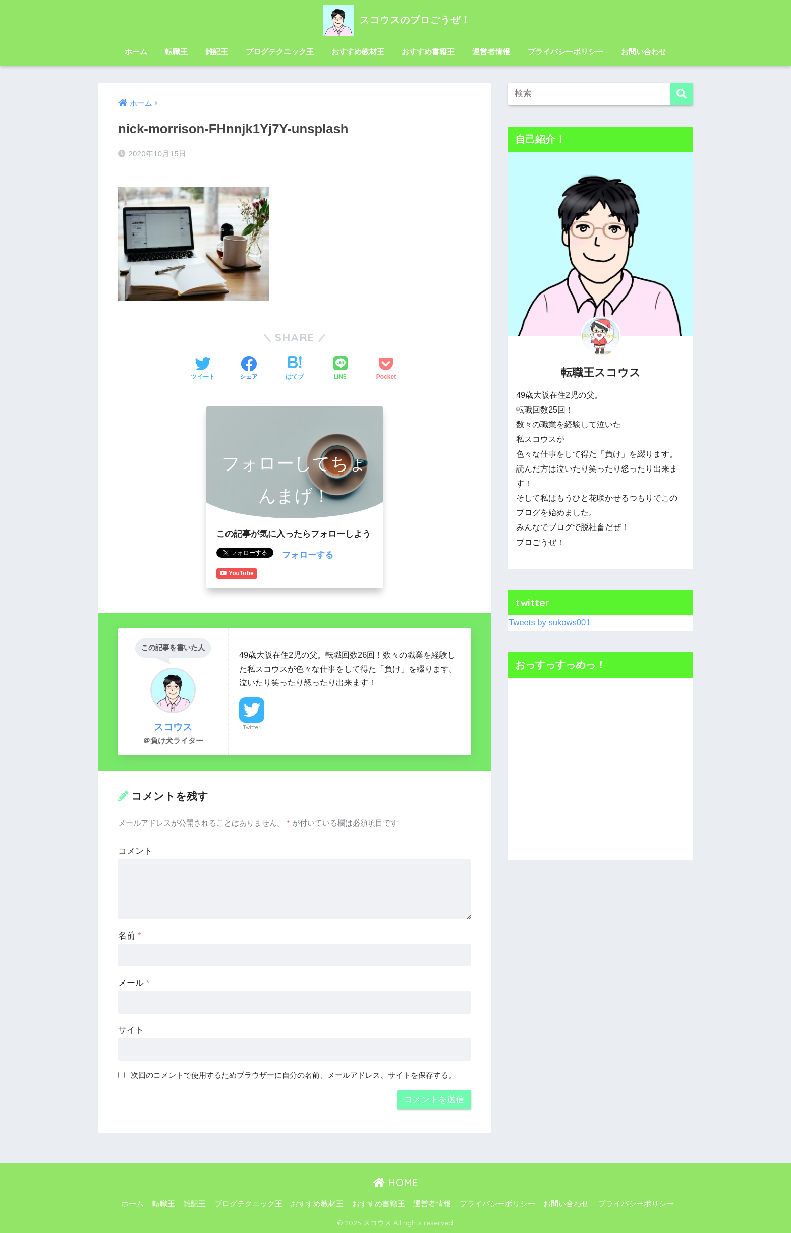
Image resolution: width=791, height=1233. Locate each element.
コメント (135, 850)
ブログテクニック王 (280, 51)
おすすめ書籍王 (428, 51)
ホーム (136, 51)
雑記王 (216, 51)
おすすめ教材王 (357, 51)
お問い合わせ (643, 51)
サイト (131, 1029)
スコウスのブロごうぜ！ (396, 19)
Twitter (252, 726)
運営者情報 (491, 51)
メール (133, 982)
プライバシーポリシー (565, 51)
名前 (129, 935)
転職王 (176, 51)
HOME (395, 1182)
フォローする (307, 555)
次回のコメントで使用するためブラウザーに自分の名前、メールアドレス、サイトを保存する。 (293, 1075)
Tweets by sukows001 (549, 622)
